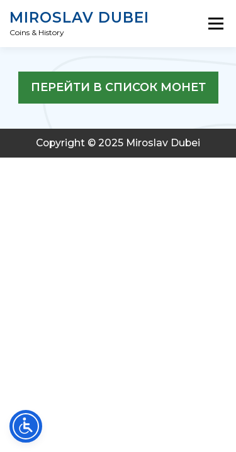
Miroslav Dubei (79, 18)
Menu (216, 24)
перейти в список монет (118, 87)
